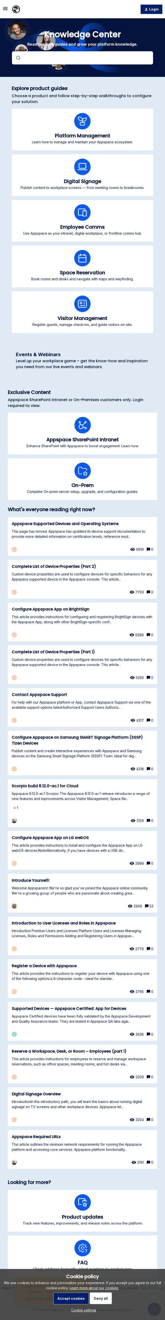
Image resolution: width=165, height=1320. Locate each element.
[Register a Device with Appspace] (82, 978)
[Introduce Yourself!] (82, 893)
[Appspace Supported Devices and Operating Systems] (82, 536)
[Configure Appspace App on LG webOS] (82, 850)
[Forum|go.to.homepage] (16, 9)
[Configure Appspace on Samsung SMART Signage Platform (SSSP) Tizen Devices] (82, 753)
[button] (82, 1310)
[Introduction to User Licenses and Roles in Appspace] (82, 935)
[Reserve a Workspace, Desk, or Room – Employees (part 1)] (82, 1064)
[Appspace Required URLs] (82, 1149)
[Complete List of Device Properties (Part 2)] (82, 579)
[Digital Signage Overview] (82, 1106)
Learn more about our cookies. (94, 1288)
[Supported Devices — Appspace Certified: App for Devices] (82, 1021)
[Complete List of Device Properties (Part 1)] (82, 664)
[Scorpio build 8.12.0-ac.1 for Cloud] (82, 803)
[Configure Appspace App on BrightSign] (82, 622)
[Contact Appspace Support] (82, 707)
